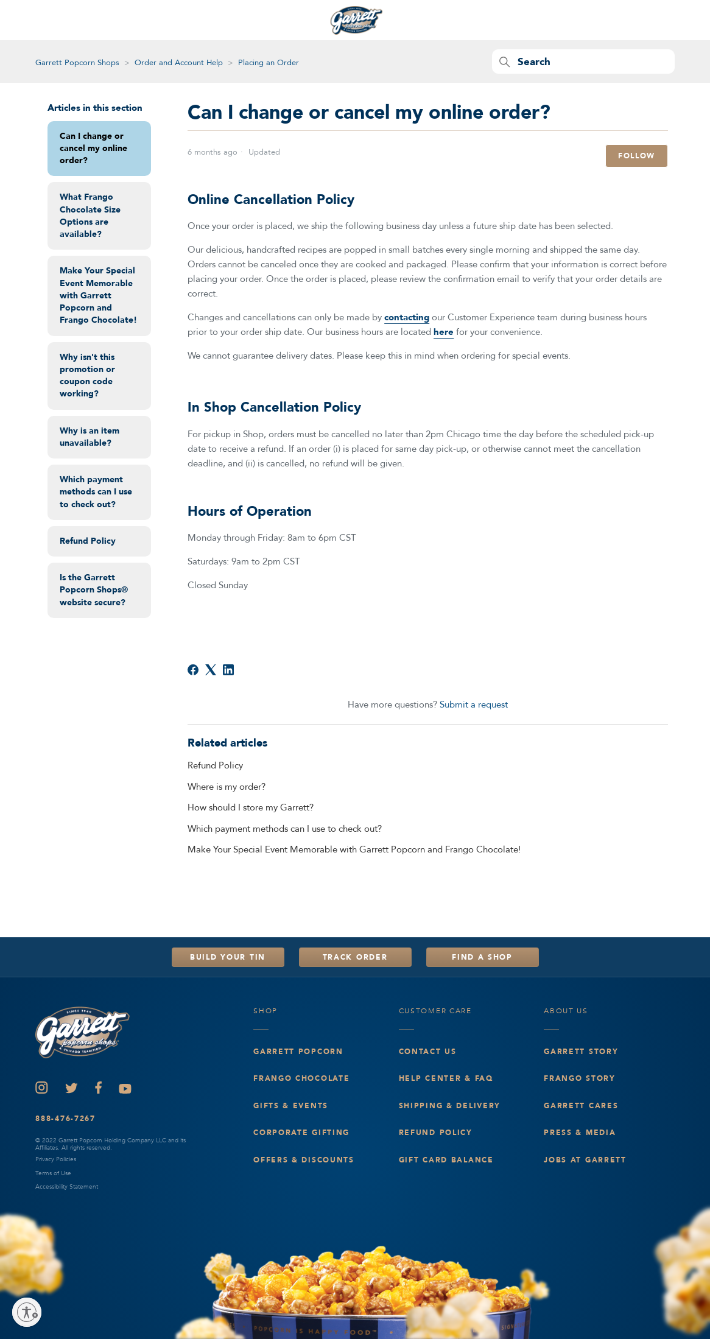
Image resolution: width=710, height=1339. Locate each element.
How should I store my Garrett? (251, 807)
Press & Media (580, 1132)
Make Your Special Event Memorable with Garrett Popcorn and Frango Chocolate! (98, 295)
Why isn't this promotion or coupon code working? (87, 375)
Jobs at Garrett (585, 1160)
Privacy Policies (55, 1159)
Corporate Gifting (301, 1132)
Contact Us (428, 1051)
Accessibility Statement (66, 1187)
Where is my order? (226, 787)
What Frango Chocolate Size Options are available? (90, 215)
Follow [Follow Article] (636, 156)
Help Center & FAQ (446, 1078)
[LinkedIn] (228, 669)
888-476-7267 (65, 1118)
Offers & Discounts (303, 1160)
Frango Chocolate (301, 1078)
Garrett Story (581, 1051)
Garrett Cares (581, 1106)
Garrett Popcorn (298, 1051)
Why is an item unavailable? (89, 437)
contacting (406, 317)
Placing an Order (268, 62)
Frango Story (580, 1078)
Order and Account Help (179, 62)
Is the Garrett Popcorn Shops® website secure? (94, 590)
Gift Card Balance (446, 1160)
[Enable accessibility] (26, 1312)
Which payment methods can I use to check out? (96, 492)
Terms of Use (53, 1173)
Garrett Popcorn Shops (77, 62)
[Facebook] (193, 669)
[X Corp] (210, 669)
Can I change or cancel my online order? (93, 148)
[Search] (583, 61)
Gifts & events (290, 1106)
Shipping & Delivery (450, 1106)
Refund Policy (88, 541)
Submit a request (474, 704)
